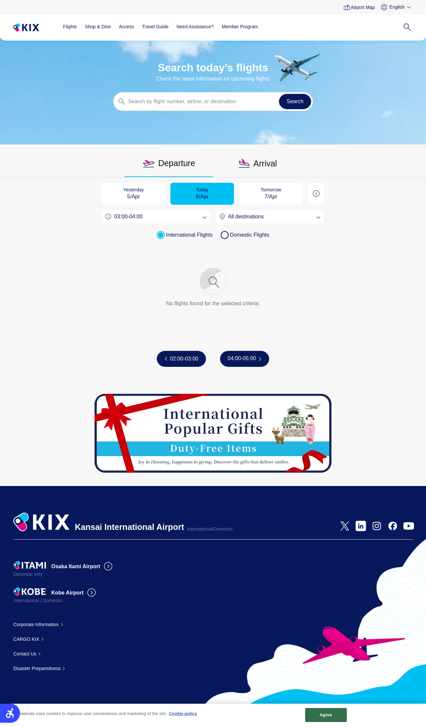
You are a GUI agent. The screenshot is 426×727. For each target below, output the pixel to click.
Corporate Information (36, 624)
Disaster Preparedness (37, 668)
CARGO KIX (26, 639)
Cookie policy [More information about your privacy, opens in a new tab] (183, 716)
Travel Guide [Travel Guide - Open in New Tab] (155, 26)
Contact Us (24, 653)
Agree (326, 718)
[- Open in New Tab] (344, 526)
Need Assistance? (195, 26)
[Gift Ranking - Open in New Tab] (213, 433)
